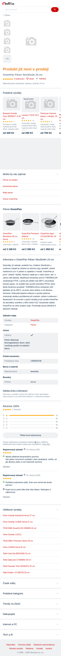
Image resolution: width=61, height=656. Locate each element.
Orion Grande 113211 (12, 534)
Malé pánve (8, 193)
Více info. (46, 444)
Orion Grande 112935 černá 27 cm (18, 522)
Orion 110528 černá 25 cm (14, 547)
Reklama (29, 649)
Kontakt (39, 649)
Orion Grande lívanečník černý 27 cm (19, 515)
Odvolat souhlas (16, 649)
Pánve (7, 15)
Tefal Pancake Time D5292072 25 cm (19, 566)
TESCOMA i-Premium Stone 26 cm (18, 541)
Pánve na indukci (10, 180)
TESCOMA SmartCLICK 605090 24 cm (19, 528)
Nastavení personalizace (44, 645)
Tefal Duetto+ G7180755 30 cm (16, 572)
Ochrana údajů (24, 645)
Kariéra (49, 649)
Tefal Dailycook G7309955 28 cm (17, 560)
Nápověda (10, 645)
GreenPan (35, 320)
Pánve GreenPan (10, 199)
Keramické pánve (10, 186)
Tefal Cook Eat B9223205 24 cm (16, 553)
